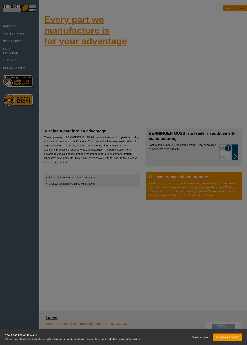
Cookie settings (200, 337)
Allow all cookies (227, 337)
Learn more (138, 339)
